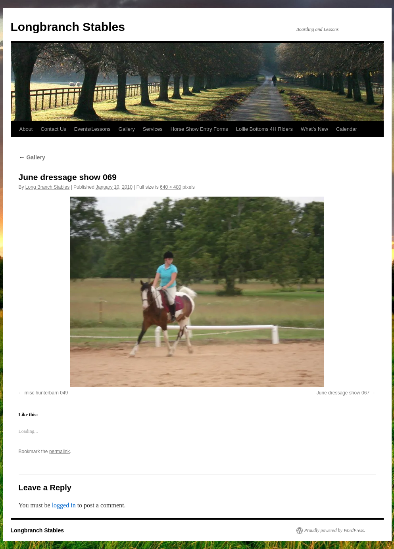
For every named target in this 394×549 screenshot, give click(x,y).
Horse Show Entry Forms (199, 129)
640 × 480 (170, 187)
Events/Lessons (92, 129)
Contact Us (53, 129)
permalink (59, 451)
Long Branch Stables (47, 187)
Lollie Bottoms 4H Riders (264, 129)
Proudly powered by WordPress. (334, 530)
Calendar (346, 129)
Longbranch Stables (68, 26)
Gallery (127, 129)
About (26, 129)
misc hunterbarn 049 (46, 393)
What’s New (314, 129)
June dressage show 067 (343, 393)
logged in (64, 505)
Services (153, 129)
